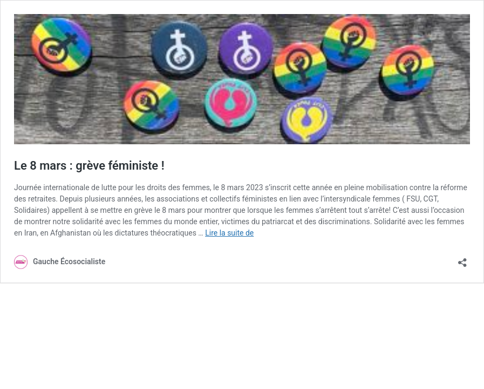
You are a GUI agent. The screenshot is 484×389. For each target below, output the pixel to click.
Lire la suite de (229, 233)
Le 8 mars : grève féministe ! (89, 165)
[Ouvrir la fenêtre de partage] (462, 259)
